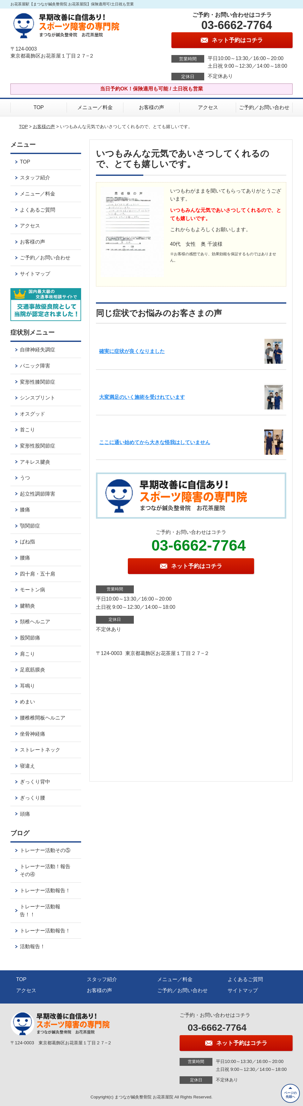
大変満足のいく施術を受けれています (142, 397)
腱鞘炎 (27, 606)
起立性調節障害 (37, 494)
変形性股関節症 (37, 445)
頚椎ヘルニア (35, 621)
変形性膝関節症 (37, 382)
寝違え (27, 766)
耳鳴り (27, 686)
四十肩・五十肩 (37, 574)
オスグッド (32, 414)
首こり (27, 429)
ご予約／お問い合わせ (264, 107)
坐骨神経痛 (32, 734)
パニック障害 (35, 365)
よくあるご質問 (37, 210)
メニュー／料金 (95, 107)
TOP (38, 107)
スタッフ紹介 (35, 177)
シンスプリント (37, 397)
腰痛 (25, 557)
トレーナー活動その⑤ (45, 850)
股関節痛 (30, 637)
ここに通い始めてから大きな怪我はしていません (154, 442)
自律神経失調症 (37, 349)
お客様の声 (151, 107)
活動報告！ (32, 946)
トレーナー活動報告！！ (40, 911)
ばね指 (27, 541)
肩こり (27, 654)
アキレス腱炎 (35, 462)
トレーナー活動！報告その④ (45, 870)
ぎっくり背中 (35, 781)
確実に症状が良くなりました (132, 351)
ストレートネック (40, 749)
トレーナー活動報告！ (45, 890)
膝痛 (25, 509)
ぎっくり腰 (32, 797)
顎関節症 (30, 525)
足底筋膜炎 (32, 669)
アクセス (208, 107)
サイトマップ (35, 273)
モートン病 (32, 589)
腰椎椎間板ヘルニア (42, 717)
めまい (27, 701)
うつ (25, 477)
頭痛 (25, 814)
